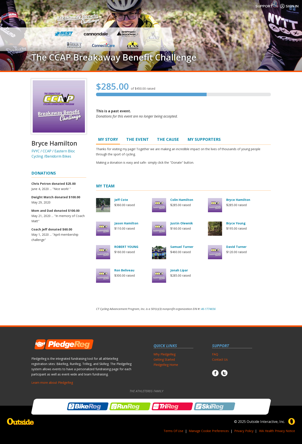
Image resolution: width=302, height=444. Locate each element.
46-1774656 (208, 309)
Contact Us (220, 359)
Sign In (289, 6)
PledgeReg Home (166, 365)
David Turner (236, 247)
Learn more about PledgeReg (52, 382)
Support (264, 6)
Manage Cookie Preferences (209, 431)
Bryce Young (236, 223)
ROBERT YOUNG (126, 247)
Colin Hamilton (181, 200)
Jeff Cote (121, 200)
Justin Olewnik (181, 223)
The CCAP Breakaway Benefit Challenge (113, 57)
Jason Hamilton (126, 223)
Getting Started (164, 359)
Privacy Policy (243, 431)
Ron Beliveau (124, 270)
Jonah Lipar (179, 270)
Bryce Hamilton (238, 200)
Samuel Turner (181, 247)
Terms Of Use (173, 431)
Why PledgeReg (164, 354)
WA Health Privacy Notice (277, 431)
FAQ (215, 354)
